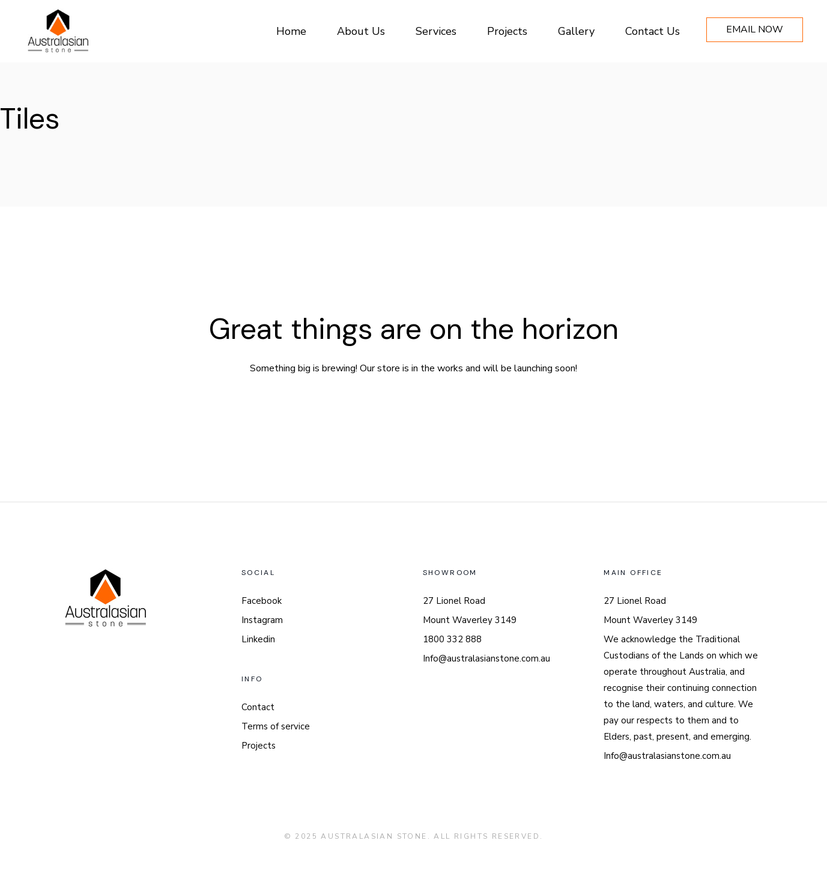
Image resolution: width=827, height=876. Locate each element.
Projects (258, 746)
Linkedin (258, 639)
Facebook (261, 601)
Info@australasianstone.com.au (486, 658)
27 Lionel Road (454, 601)
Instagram (262, 620)
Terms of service (275, 726)
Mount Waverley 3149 (469, 620)
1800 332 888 (452, 639)
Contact (257, 707)
